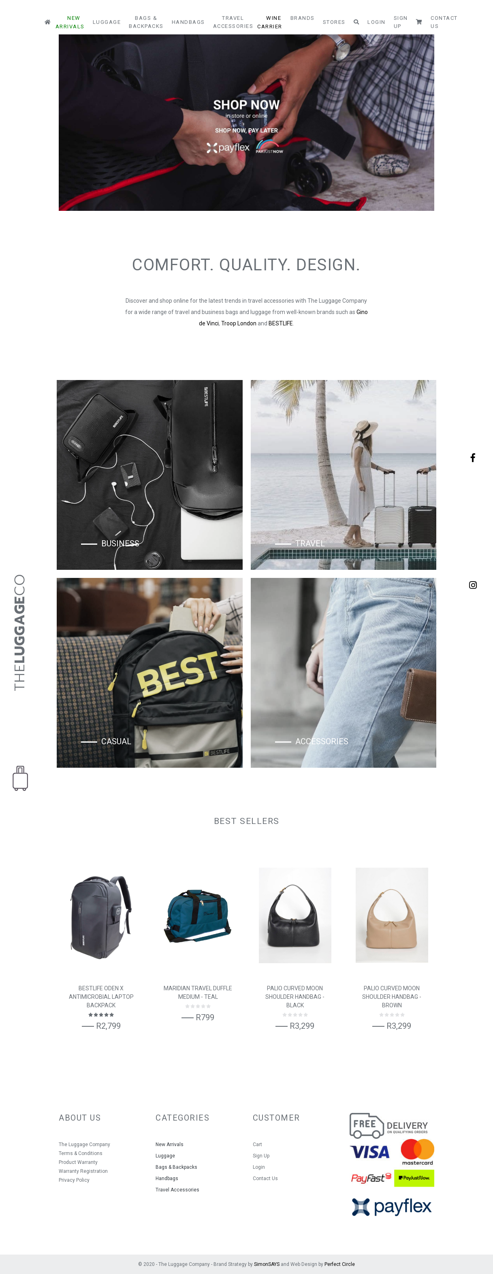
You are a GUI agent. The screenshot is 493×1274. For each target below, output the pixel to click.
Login (376, 22)
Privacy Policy (74, 1180)
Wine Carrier (269, 22)
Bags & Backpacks (146, 22)
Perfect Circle (339, 1264)
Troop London (238, 323)
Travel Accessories (233, 22)
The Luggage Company (84, 1144)
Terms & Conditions (80, 1153)
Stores (334, 22)
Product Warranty (78, 1162)
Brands (302, 18)
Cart (257, 1144)
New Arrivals (70, 22)
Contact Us (444, 22)
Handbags (188, 22)
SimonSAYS (267, 1264)
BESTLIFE (281, 323)
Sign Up (401, 22)
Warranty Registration (83, 1171)
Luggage (107, 22)
